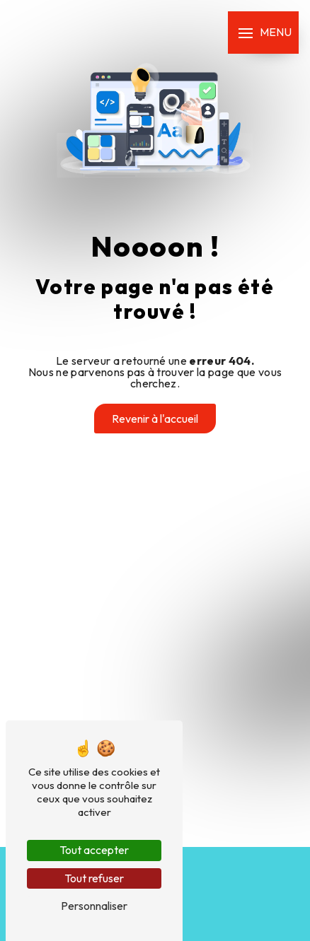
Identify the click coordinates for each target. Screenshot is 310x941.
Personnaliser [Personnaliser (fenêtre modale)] (94, 906)
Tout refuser (94, 878)
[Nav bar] (263, 32)
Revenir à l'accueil (155, 418)
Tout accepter (94, 850)
